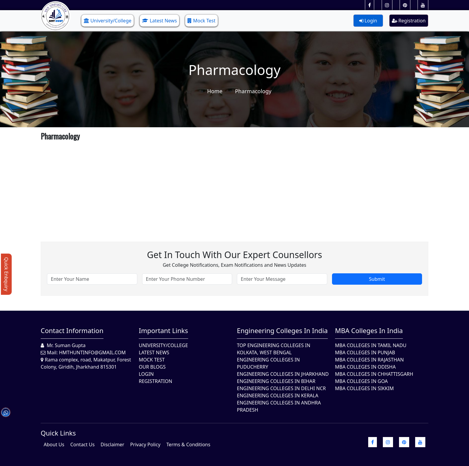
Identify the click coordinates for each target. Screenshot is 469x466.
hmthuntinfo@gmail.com (92, 352)
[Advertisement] (220, 185)
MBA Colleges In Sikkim (364, 388)
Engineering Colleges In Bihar (276, 381)
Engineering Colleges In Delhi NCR (281, 388)
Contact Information (72, 330)
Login (368, 20)
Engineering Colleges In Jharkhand (283, 374)
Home (214, 91)
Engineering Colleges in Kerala (277, 395)
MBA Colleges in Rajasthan (369, 359)
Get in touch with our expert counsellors (234, 255)
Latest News (159, 20)
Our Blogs (152, 367)
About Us (54, 444)
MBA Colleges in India (369, 330)
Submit (377, 279)
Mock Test (201, 20)
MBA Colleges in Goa (361, 381)
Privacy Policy (145, 444)
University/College (107, 20)
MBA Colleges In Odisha (365, 367)
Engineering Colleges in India (282, 330)
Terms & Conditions (188, 444)
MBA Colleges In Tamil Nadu (370, 345)
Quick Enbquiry (6, 274)
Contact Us (82, 444)
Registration (409, 20)
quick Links (58, 432)
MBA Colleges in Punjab (365, 352)
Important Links (163, 330)
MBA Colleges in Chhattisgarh (374, 374)
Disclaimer (112, 444)
